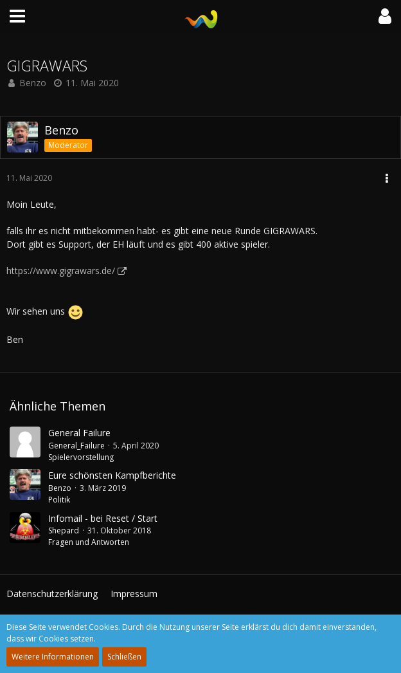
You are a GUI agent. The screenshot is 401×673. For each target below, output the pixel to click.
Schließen (124, 656)
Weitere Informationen (53, 656)
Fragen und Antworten (88, 542)
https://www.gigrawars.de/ (60, 270)
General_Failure (76, 445)
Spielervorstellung (81, 457)
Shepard (63, 530)
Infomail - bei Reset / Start (102, 518)
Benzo (32, 83)
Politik (59, 499)
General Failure (79, 433)
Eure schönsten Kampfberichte (112, 475)
